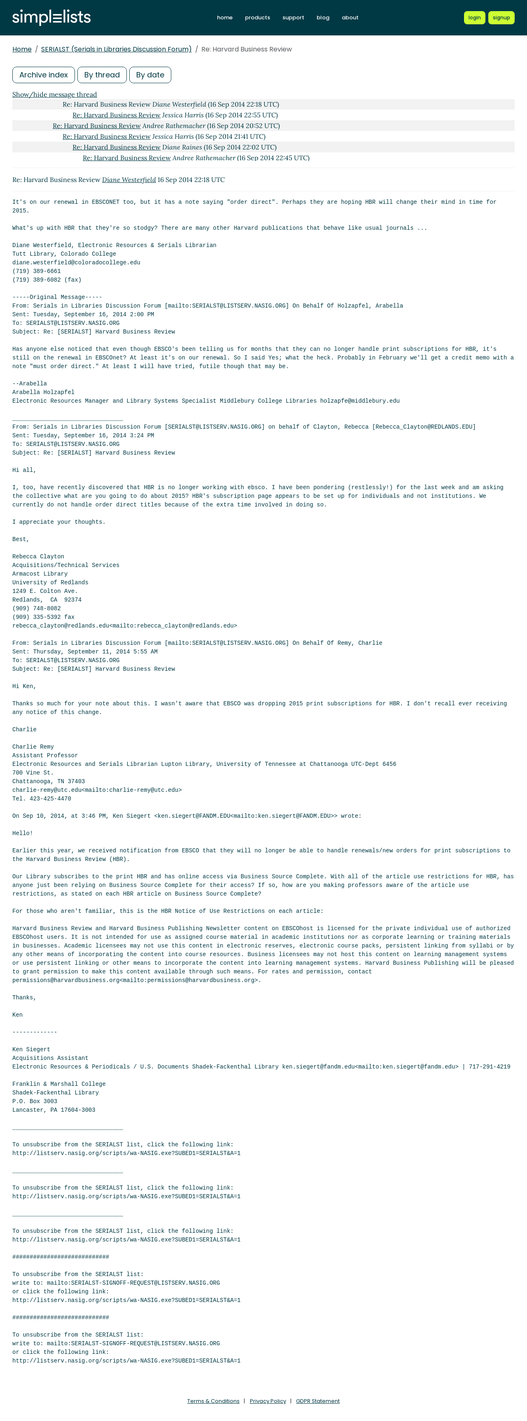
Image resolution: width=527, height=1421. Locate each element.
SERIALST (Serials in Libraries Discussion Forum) (116, 49)
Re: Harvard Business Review (116, 115)
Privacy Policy (268, 1401)
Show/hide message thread (54, 94)
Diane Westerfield (129, 179)
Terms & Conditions (213, 1401)
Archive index (43, 75)
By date (150, 75)
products (257, 17)
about (350, 17)
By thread (102, 75)
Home (22, 49)
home (225, 17)
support (293, 17)
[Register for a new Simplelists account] (501, 17)
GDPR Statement (318, 1401)
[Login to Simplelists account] (474, 17)
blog (323, 17)
